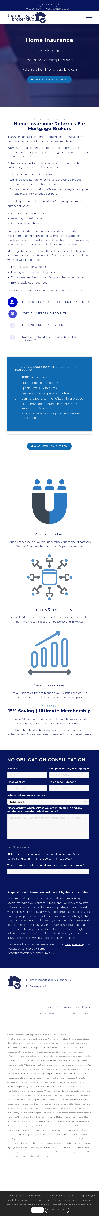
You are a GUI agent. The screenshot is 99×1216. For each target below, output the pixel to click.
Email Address (17, 782)
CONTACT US (48, 4)
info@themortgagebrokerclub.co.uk (30, 952)
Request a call (38, 986)
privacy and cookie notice (78, 1204)
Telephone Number (62, 782)
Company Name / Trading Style (69, 768)
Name (12, 768)
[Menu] (87, 17)
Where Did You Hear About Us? (28, 795)
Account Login (34, 9)
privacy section (73, 944)
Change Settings (57, 1210)
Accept (37, 1210)
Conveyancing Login (58, 9)
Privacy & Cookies (82, 1013)
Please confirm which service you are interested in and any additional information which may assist (44, 810)
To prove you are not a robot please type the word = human (45, 865)
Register (87, 1007)
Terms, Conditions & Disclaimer (52, 1013)
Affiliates (50, 1007)
